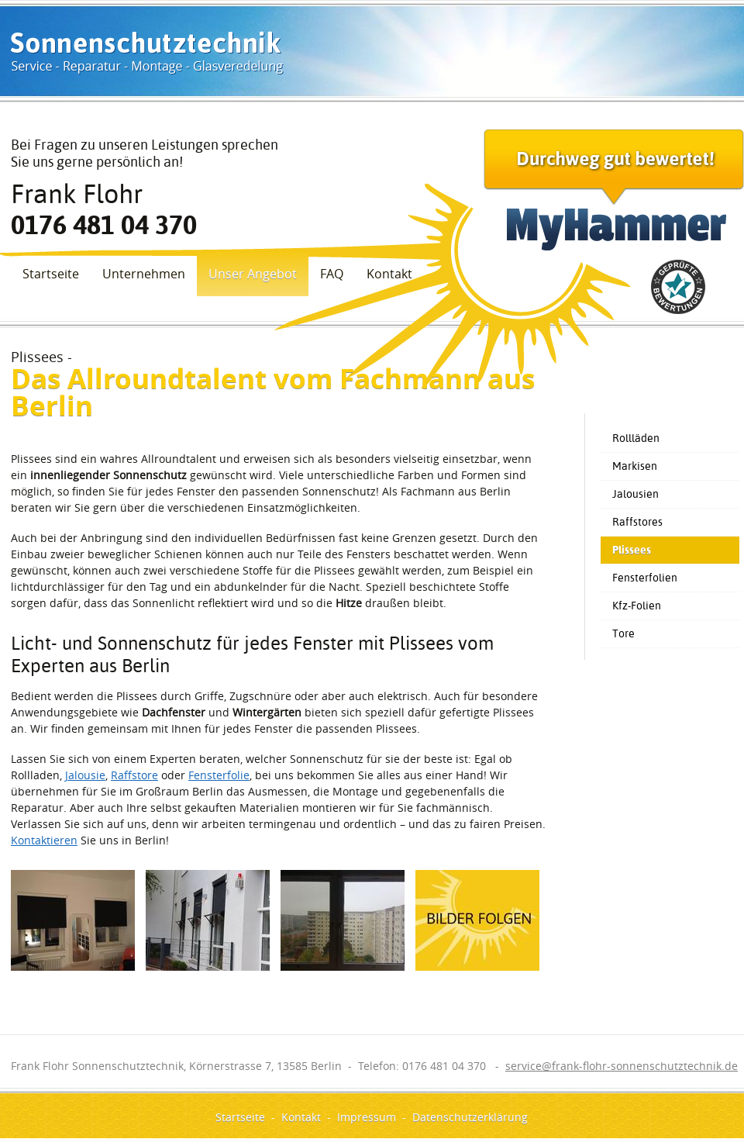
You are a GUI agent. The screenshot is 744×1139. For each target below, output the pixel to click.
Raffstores (637, 522)
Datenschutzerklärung (470, 1117)
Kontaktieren (44, 840)
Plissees (631, 550)
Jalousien (635, 494)
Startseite (50, 273)
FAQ (331, 273)
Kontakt (389, 273)
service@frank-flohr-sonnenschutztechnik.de (621, 1065)
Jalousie (85, 775)
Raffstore (134, 775)
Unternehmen (143, 273)
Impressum (366, 1117)
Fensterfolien (644, 577)
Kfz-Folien (636, 605)
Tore (623, 633)
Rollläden (636, 438)
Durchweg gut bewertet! (614, 189)
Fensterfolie (219, 775)
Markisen (634, 466)
